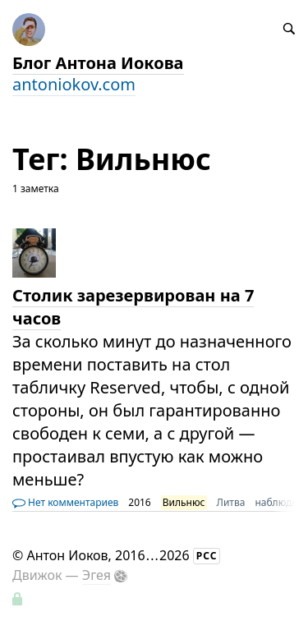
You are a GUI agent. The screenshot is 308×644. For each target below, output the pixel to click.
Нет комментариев (65, 502)
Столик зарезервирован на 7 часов (133, 306)
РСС (207, 556)
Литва (231, 502)
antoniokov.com (74, 84)
